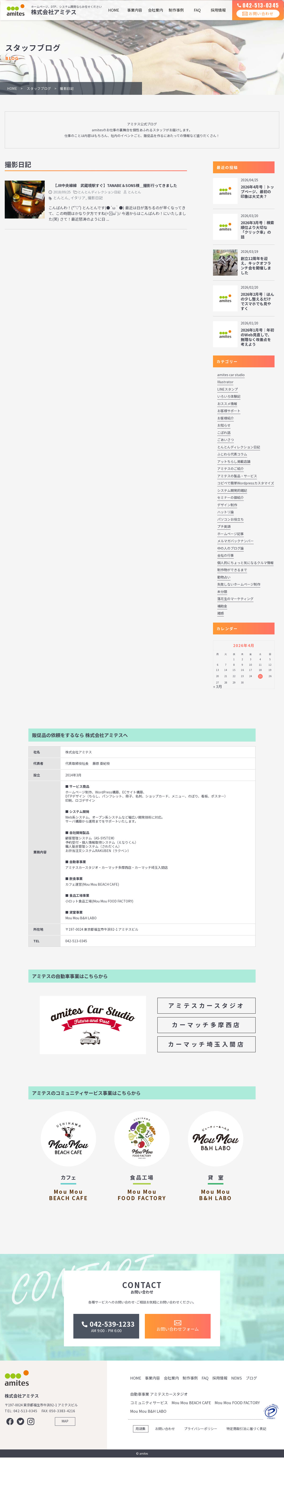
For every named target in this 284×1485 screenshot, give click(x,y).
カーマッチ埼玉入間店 (206, 1044)
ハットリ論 (225, 512)
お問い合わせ (254, 19)
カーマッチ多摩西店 (206, 1024)
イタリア (78, 197)
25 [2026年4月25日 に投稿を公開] (260, 676)
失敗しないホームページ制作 (238, 584)
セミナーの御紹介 (230, 497)
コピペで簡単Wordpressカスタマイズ (245, 483)
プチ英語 (224, 526)
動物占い (224, 577)
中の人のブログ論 (230, 548)
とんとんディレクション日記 (99, 192)
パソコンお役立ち (230, 519)
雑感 (220, 613)
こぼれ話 (224, 432)
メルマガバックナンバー (235, 540)
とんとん (134, 192)
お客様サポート (228, 410)
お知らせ (224, 425)
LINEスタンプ (227, 389)
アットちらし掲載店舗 (233, 461)
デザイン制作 (227, 504)
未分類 (222, 591)
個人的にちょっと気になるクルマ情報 (245, 562)
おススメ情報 (227, 403)
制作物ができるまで (232, 569)
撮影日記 (95, 197)
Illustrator (225, 381)
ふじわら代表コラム (232, 454)
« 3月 (217, 686)
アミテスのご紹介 (230, 468)
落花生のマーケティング (235, 598)
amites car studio (231, 374)
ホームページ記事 (230, 533)
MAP (65, 1452)
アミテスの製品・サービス (237, 476)
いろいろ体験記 (228, 396)
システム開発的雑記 (232, 490)
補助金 (222, 606)
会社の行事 (225, 555)
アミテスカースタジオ (206, 1005)
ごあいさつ (225, 439)
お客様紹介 (225, 418)
